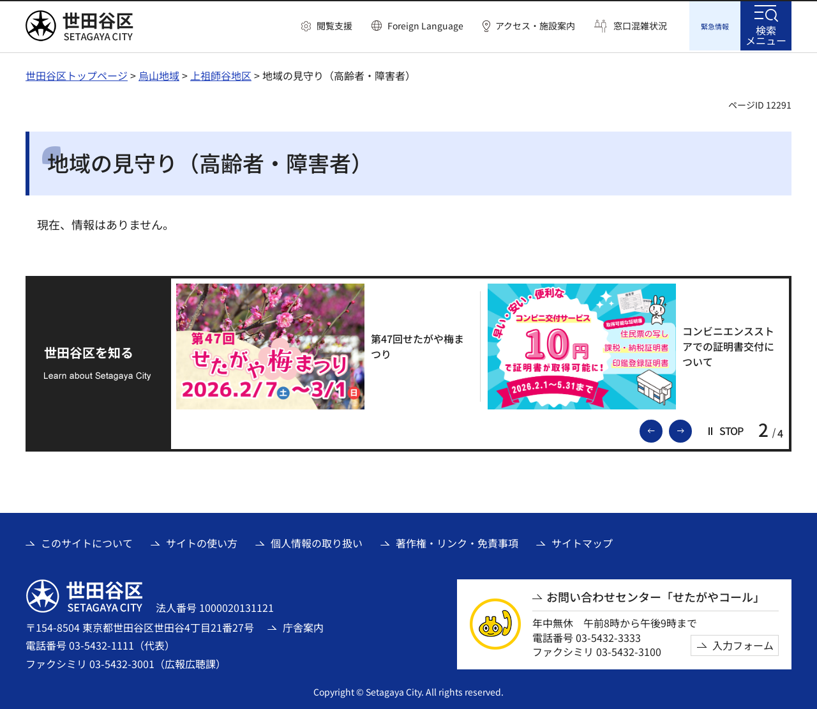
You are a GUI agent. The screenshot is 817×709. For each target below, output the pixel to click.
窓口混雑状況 (640, 26)
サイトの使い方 (201, 541)
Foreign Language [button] (425, 25)
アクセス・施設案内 (535, 26)
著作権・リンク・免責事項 (457, 541)
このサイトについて (87, 541)
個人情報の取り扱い (317, 541)
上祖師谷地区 (220, 73)
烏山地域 (159, 73)
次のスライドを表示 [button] (691, 428)
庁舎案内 (303, 625)
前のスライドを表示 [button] (662, 428)
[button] (326, 26)
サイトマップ (582, 541)
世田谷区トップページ (77, 73)
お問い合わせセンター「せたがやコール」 (655, 595)
